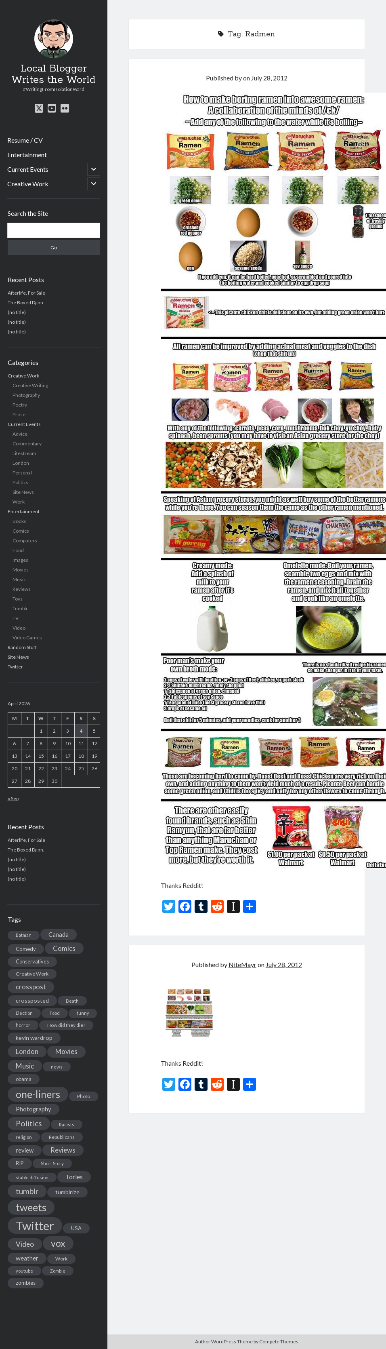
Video (19, 628)
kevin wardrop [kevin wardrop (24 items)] (34, 1037)
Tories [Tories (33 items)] (74, 1176)
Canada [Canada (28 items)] (58, 934)
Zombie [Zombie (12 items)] (57, 1270)
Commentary (27, 444)
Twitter (15, 667)
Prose (19, 414)
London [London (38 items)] (27, 1052)
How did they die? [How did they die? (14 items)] (66, 1025)
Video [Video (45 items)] (25, 1244)
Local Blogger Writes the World (53, 74)
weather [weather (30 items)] (27, 1258)
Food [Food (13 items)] (55, 1013)
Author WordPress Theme (224, 1341)
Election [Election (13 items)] (24, 1013)
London (21, 463)
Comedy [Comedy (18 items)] (26, 949)
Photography (26, 395)
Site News (23, 492)
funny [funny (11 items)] (83, 1013)
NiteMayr (242, 964)
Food (18, 550)
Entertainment (27, 154)
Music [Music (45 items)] (25, 1066)
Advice (20, 434)
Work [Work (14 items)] (61, 1259)
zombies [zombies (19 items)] (26, 1282)
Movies (21, 570)
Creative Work (27, 184)
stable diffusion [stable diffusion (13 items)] (32, 1177)
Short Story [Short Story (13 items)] (52, 1163)
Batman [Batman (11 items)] (23, 935)
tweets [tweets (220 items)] (31, 1207)
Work (19, 502)
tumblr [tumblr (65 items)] (27, 1191)
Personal (22, 473)
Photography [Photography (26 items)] (33, 1109)
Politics (20, 482)
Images (20, 560)
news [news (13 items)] (57, 1066)
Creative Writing (30, 385)
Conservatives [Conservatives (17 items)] (32, 961)
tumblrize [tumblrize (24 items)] (67, 1192)
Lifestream (24, 453)
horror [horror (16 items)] (23, 1025)
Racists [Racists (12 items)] (66, 1124)
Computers (25, 540)
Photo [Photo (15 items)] (83, 1096)
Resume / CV (25, 140)
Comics (21, 531)
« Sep (13, 798)
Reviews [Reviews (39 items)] (63, 1150)
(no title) (17, 312)
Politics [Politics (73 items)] (29, 1123)
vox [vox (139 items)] (58, 1243)
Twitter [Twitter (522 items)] (35, 1225)
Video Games (27, 637)
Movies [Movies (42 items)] (66, 1051)
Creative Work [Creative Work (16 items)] (32, 974)
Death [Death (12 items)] (72, 1000)
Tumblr (20, 608)
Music (19, 579)
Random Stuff (22, 647)
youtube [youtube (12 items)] (24, 1270)
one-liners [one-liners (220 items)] (38, 1094)
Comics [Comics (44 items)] (64, 948)
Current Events (27, 169)
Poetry (20, 405)
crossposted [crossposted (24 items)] (32, 1000)
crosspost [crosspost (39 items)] (31, 987)
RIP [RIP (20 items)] (20, 1163)
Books (19, 521)
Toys (18, 599)
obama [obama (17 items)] (23, 1079)
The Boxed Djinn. (26, 302)
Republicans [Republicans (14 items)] (62, 1137)
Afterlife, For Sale (26, 293)
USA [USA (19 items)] (76, 1228)
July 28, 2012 (269, 78)
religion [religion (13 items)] (24, 1137)
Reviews (22, 589)
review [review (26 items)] (25, 1150)
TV (16, 618)
